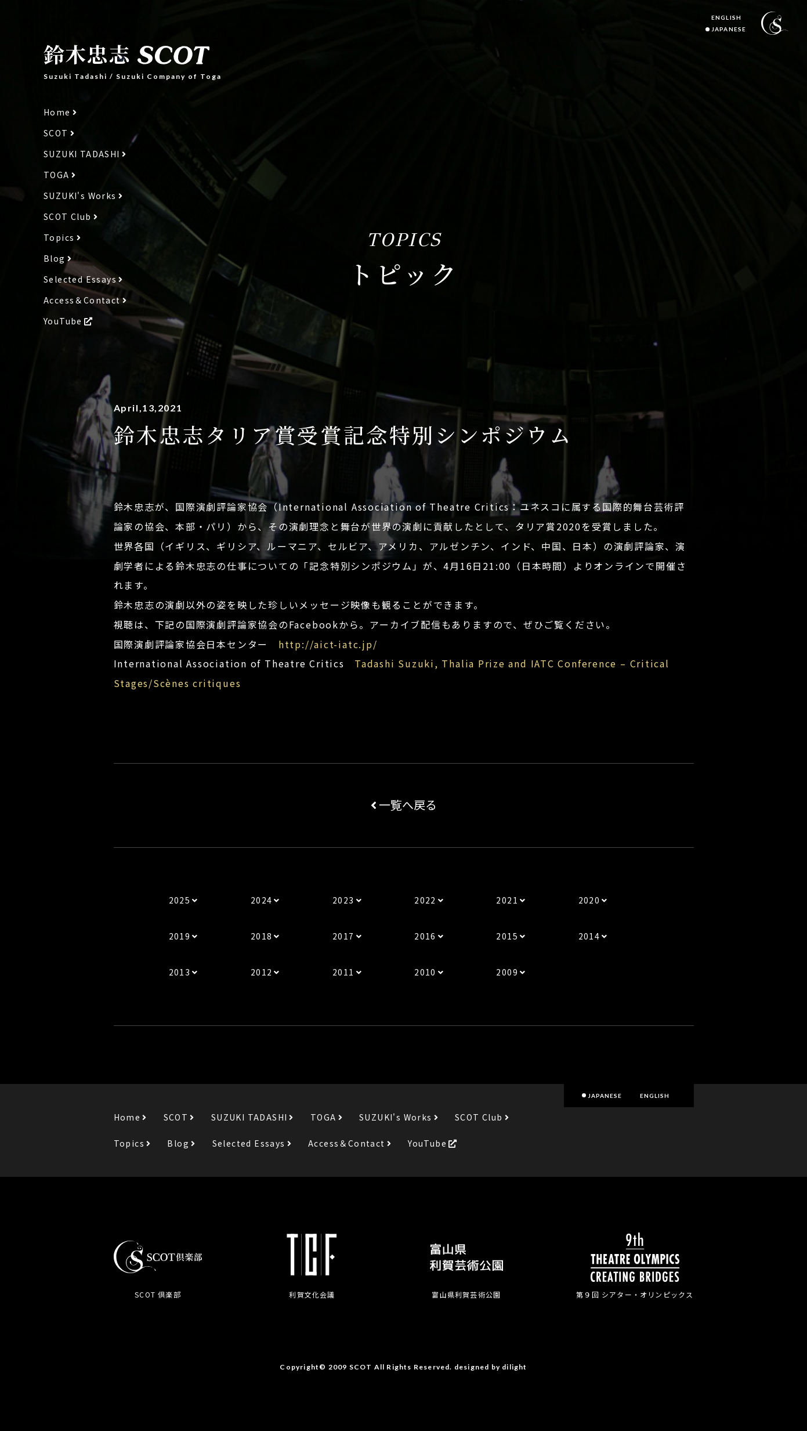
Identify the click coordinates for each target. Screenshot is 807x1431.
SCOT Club (68, 216)
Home (57, 112)
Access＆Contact (82, 300)
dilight (514, 1367)
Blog (55, 258)
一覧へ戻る (404, 805)
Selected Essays (80, 279)
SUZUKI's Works (80, 195)
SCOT (56, 133)
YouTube (63, 321)
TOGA (57, 175)
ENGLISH (726, 17)
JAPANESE (728, 29)
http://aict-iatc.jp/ (328, 644)
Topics (59, 237)
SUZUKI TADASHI (82, 154)
